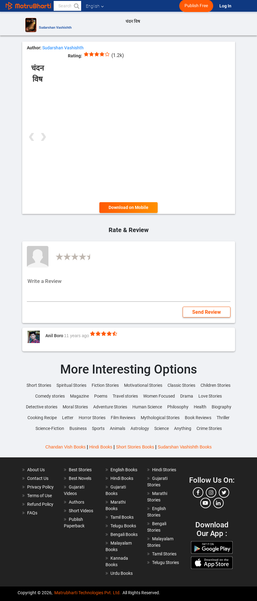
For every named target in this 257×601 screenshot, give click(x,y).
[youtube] (205, 503)
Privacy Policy (40, 486)
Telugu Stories (165, 562)
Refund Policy (40, 504)
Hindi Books (100, 446)
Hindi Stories (164, 469)
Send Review (206, 312)
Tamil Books (122, 517)
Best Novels (80, 478)
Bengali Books (124, 534)
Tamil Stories (164, 553)
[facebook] (198, 492)
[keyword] (67, 6)
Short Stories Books (135, 446)
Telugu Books (123, 525)
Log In (225, 6)
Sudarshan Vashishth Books (185, 446)
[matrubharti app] (143, 6)
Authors (76, 502)
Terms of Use (39, 495)
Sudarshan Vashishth (55, 28)
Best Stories (80, 469)
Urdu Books (121, 573)
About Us (36, 469)
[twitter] (224, 492)
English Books (123, 469)
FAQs (32, 512)
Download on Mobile (128, 207)
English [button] (95, 6)
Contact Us (37, 478)
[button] (76, 6)
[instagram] (211, 492)
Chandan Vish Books (65, 446)
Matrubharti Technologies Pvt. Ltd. (87, 592)
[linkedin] (218, 503)
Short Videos (81, 510)
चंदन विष (133, 21)
